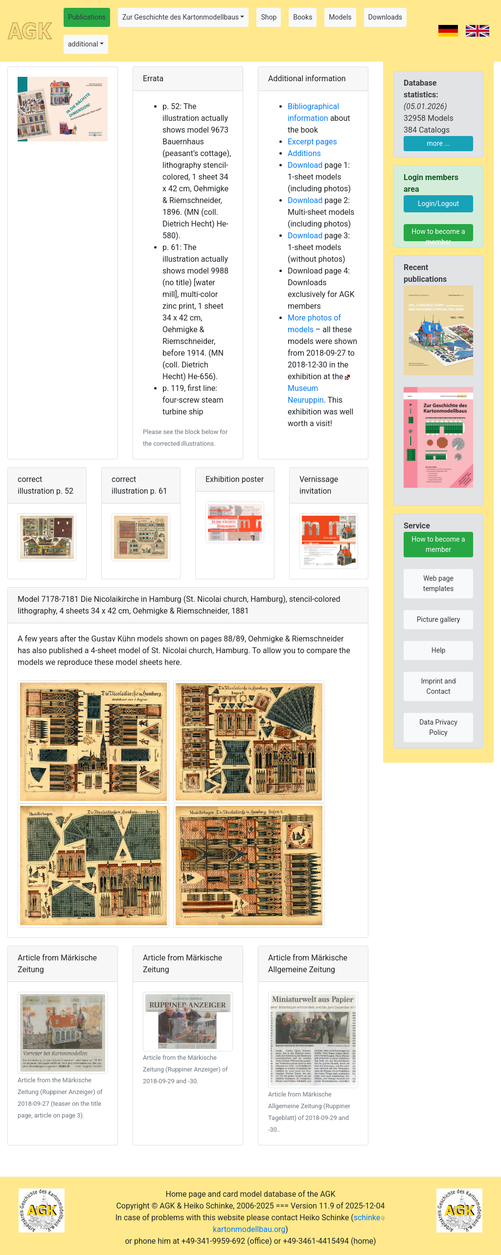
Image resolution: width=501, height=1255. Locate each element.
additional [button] (83, 44)
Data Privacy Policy (438, 727)
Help (439, 650)
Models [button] (340, 17)
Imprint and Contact (438, 686)
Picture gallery (438, 619)
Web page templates (438, 583)
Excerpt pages (312, 141)
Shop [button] (268, 17)
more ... (438, 143)
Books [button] (302, 17)
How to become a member (438, 234)
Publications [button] (87, 17)
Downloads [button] (385, 17)
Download (305, 165)
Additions (304, 153)
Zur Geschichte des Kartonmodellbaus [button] (180, 17)
